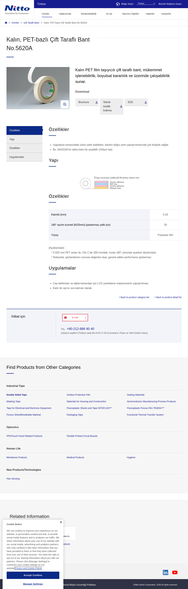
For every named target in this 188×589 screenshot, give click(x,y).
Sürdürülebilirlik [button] (88, 13)
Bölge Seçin (124, 4)
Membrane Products (16, 457)
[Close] (61, 533)
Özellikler (14, 130)
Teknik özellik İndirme (107, 106)
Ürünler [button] (45, 13)
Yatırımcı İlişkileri (130, 13)
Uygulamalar (16, 157)
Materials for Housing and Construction (86, 401)
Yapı (12, 139)
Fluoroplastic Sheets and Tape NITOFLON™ (89, 408)
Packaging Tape (75, 414)
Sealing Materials (135, 394)
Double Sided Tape (16, 394)
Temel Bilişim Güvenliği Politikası (79, 584)
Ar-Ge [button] (109, 13)
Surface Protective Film (78, 394)
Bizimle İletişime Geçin (170, 4)
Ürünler (15, 22)
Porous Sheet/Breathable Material (23, 414)
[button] (179, 13)
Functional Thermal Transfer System (145, 414)
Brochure (84, 102)
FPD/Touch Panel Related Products (24, 436)
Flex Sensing (13, 478)
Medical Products (75, 457)
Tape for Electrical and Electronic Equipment (28, 408)
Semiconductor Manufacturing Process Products (151, 401)
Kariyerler (166, 13)
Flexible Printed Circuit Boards (82, 436)
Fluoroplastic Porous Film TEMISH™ (145, 408)
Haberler (150, 13)
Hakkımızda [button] (65, 13)
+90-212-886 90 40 (80, 329)
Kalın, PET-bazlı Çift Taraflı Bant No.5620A (65, 22)
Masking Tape (13, 401)
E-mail (75, 317)
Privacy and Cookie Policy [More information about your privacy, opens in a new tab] (28, 579)
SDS (130, 102)
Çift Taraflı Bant (31, 22)
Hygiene (131, 457)
